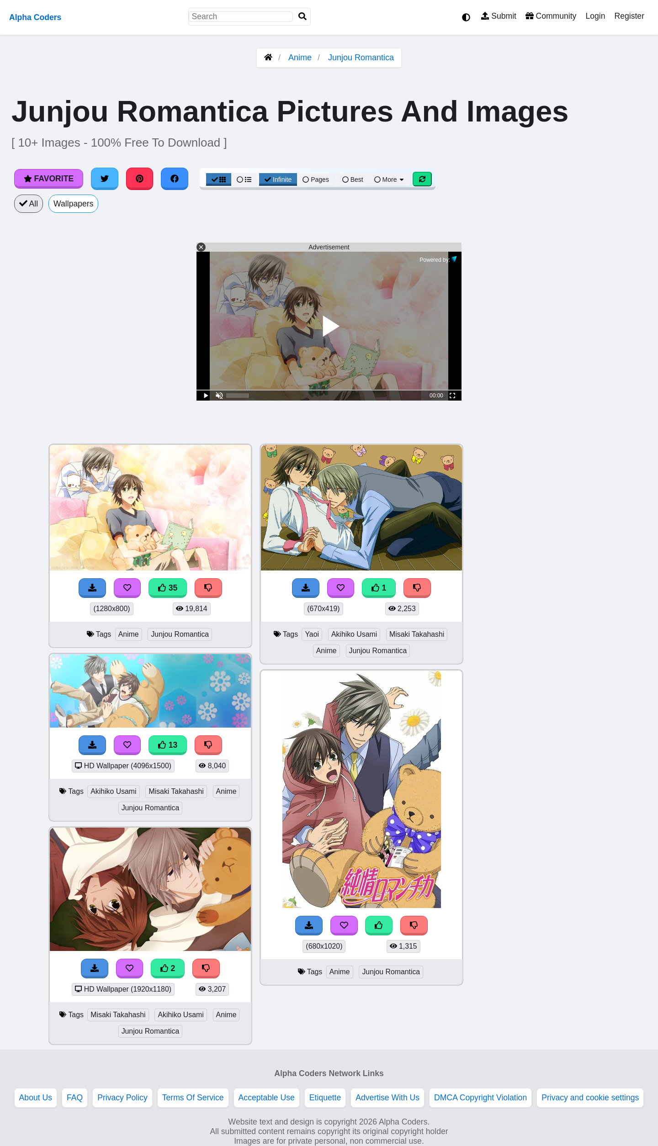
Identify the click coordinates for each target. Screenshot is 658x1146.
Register (629, 16)
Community (550, 16)
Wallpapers (73, 203)
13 (167, 745)
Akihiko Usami (113, 791)
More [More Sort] (389, 179)
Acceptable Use (267, 1097)
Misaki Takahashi (176, 791)
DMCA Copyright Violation (480, 1097)
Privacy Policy (122, 1097)
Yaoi (312, 634)
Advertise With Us (387, 1097)
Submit (498, 16)
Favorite (49, 178)
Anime (300, 57)
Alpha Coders (35, 17)
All (28, 203)
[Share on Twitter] (104, 179)
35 (167, 587)
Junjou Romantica (361, 57)
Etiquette (325, 1097)
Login (595, 16)
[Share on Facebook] (174, 179)
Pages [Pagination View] (315, 179)
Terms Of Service (193, 1097)
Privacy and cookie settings (590, 1097)
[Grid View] (219, 179)
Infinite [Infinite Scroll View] (278, 179)
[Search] (302, 16)
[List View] (244, 179)
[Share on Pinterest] (140, 179)
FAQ (75, 1097)
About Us (35, 1097)
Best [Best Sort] (352, 179)
